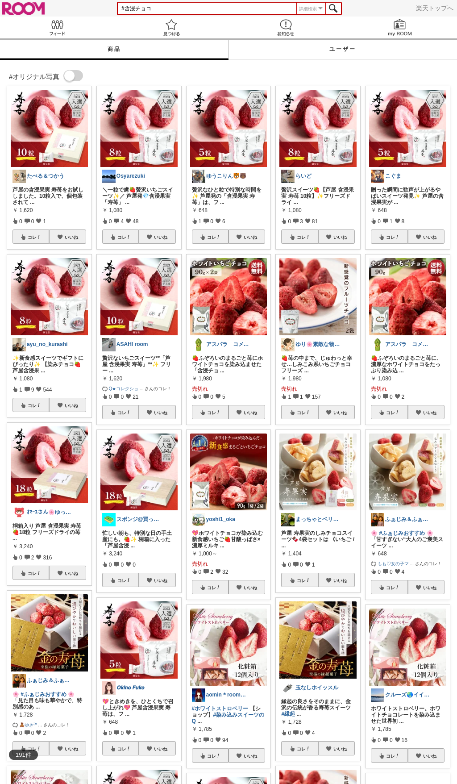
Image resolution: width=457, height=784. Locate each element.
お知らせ (285, 27)
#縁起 (288, 714)
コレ (34, 237)
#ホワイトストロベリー (220, 708)
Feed (57, 27)
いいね (71, 237)
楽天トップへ (434, 8)
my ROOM (400, 27)
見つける (171, 27)
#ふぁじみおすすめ (43, 694)
